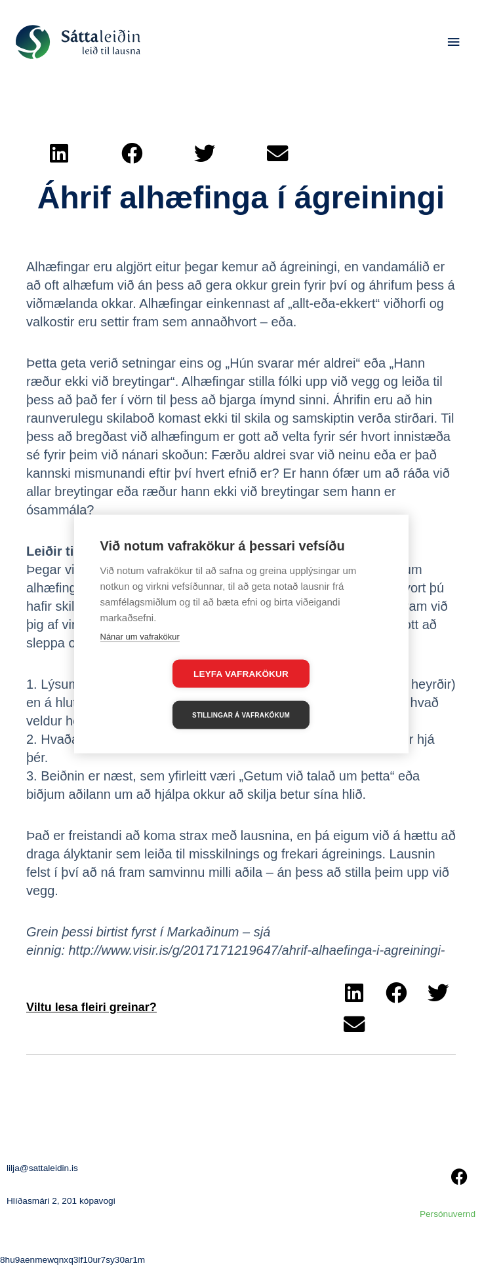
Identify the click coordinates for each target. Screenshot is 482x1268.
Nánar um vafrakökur (140, 657)
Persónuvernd (447, 1214)
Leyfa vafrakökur (165, 695)
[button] (59, 153)
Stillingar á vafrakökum (316, 694)
